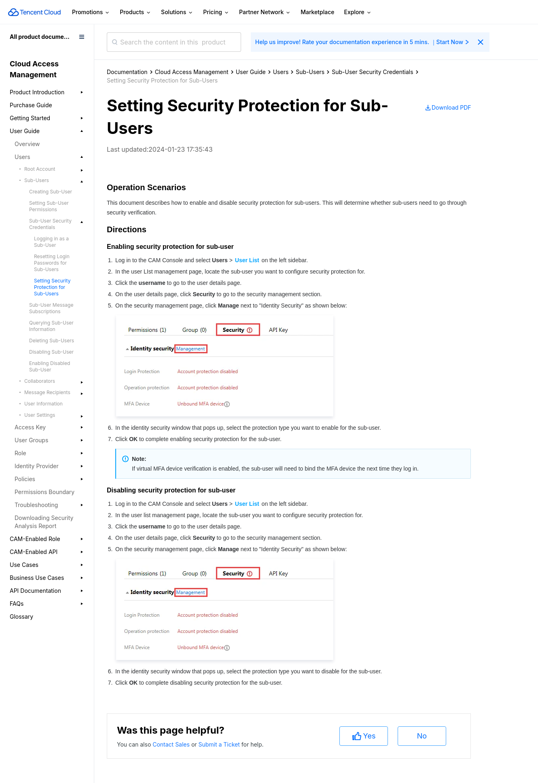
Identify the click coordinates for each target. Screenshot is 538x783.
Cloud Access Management (192, 71)
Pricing (216, 12)
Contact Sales (172, 744)
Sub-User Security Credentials (372, 71)
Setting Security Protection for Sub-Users (52, 287)
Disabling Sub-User (51, 352)
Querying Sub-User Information (51, 326)
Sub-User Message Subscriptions (51, 308)
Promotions (91, 12)
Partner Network (265, 12)
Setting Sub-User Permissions (49, 206)
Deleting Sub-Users (51, 340)
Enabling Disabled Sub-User (49, 366)
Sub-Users (310, 71)
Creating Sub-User (50, 192)
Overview (27, 143)
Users (281, 71)
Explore (358, 12)
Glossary (21, 616)
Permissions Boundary (44, 491)
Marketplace (317, 11)
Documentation (127, 71)
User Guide (251, 71)
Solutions (177, 12)
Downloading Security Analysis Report (44, 521)
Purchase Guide (31, 105)
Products (135, 12)
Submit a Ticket (219, 744)
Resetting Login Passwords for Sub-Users (52, 262)
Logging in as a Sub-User (51, 242)
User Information (43, 404)
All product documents (41, 36)
